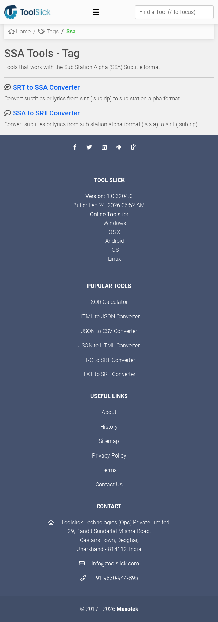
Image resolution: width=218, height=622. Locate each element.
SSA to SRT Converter (46, 113)
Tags (48, 31)
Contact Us (109, 484)
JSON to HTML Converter (109, 345)
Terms (109, 470)
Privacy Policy (109, 455)
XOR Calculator (109, 302)
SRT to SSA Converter (46, 87)
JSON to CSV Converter (109, 331)
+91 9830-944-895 (109, 578)
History (109, 426)
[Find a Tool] (174, 12)
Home (19, 31)
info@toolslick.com (109, 563)
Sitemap (109, 441)
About (109, 412)
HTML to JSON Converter (109, 316)
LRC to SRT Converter (109, 360)
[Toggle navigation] (96, 12)
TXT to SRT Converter (109, 374)
